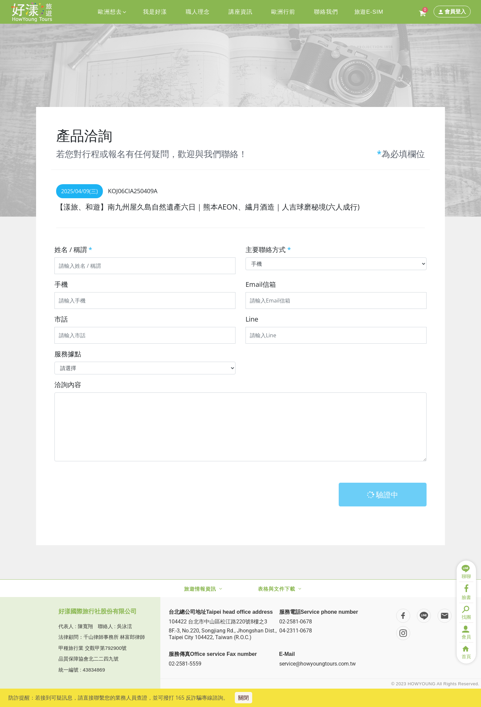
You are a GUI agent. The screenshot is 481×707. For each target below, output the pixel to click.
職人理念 (197, 12)
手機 (61, 284)
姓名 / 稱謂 (73, 249)
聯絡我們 (326, 12)
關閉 (243, 697)
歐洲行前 (283, 12)
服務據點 (67, 353)
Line (252, 319)
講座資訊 (240, 12)
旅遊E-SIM (368, 12)
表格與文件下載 (276, 589)
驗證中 (382, 494)
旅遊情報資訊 (200, 589)
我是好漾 (155, 12)
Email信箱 (261, 284)
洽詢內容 (67, 384)
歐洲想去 (112, 12)
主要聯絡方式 (268, 249)
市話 (61, 319)
